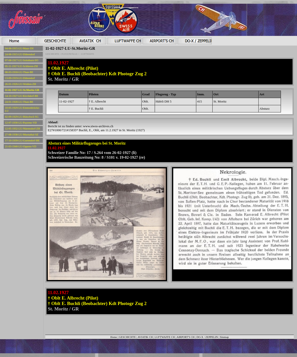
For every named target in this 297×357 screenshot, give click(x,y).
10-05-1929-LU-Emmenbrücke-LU (22, 109)
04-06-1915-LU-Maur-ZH (19, 48)
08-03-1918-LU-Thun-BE (19, 72)
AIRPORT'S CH (186, 336)
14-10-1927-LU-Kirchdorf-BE (21, 95)
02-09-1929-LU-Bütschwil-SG (22, 116)
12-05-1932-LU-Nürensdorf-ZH (22, 128)
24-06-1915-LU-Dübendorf (20, 54)
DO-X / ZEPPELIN (207, 336)
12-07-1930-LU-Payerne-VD (21, 122)
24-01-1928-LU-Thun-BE (19, 101)
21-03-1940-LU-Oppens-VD (20, 146)
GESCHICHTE (127, 336)
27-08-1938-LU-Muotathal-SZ (21, 134)
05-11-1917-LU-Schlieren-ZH (21, 66)
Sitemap (224, 336)
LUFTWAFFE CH (165, 336)
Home (113, 336)
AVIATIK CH (145, 336)
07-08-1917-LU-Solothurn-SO (21, 60)
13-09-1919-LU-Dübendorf (20, 77)
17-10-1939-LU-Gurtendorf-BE (22, 140)
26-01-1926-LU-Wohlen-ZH (20, 83)
